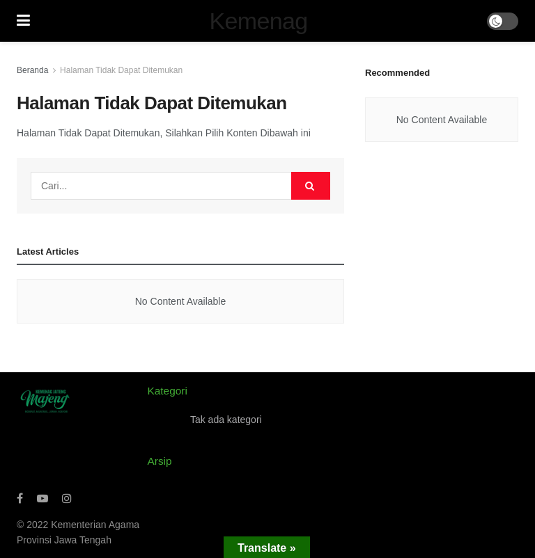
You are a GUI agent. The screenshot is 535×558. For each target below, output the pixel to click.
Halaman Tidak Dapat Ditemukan (121, 70)
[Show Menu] (23, 21)
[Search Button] (310, 186)
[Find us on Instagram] (67, 499)
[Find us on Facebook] (20, 499)
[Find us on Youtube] (42, 499)
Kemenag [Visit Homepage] (259, 21)
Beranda (32, 70)
